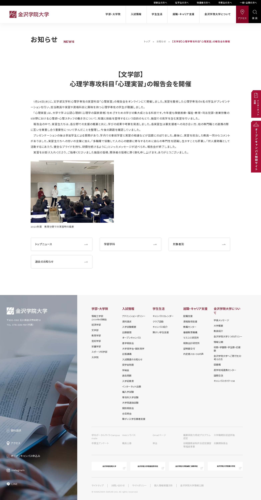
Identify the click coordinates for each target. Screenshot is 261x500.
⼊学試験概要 (129, 327)
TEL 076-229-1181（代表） (20, 324)
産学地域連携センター (225, 370)
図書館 (217, 364)
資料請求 (126, 321)
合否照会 (126, 413)
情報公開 (218, 342)
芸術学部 (96, 341)
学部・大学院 (113, 14)
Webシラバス (129, 435)
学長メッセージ (221, 320)
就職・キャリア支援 (183, 14)
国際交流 (218, 375)
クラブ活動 (158, 321)
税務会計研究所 (191, 343)
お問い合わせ (118, 485)
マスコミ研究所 (191, 337)
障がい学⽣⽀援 (161, 332)
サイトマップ (98, 485)
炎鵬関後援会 (221, 443)
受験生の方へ (160, 2)
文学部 (95, 330)
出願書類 (126, 332)
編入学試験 (128, 392)
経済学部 (96, 324)
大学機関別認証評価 (224, 435)
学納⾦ (125, 370)
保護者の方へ (203, 2)
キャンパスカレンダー (163, 316)
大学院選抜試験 (130, 402)
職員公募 (126, 443)
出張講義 (126, 354)
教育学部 (96, 335)
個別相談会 (128, 408)
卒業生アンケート (100, 443)
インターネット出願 (131, 386)
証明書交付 (189, 348)
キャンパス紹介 (160, 327)
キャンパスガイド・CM (224, 381)
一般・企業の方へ (248, 2)
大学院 (95, 357)
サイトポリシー (139, 485)
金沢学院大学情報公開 (192, 485)
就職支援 (188, 316)
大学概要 (218, 325)
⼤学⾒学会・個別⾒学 (133, 348)
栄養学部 (96, 346)
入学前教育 (128, 381)
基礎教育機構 (190, 332)
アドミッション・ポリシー (133, 316)
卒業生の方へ (225, 2)
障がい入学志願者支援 (133, 419)
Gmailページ (159, 435)
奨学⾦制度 (128, 365)
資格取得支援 (190, 321)
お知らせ (161, 41)
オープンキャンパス (131, 337)
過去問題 (126, 375)
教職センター (189, 327)
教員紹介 (218, 331)
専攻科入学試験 (130, 397)
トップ (147, 41)
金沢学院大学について (218, 14)
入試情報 (136, 14)
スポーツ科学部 (99, 352)
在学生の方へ (182, 2)
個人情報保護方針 (163, 485)
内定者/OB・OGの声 (193, 354)
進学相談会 (128, 343)
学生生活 (157, 14)
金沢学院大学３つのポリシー (228, 336)
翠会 (155, 443)
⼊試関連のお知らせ (132, 359)
